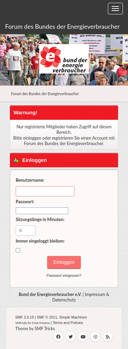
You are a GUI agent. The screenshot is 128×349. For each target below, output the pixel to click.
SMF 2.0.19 (24, 317)
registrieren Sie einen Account (80, 138)
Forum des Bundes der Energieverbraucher (62, 26)
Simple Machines (73, 317)
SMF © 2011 (47, 317)
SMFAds (21, 323)
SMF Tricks (45, 328)
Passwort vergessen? (64, 275)
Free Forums (41, 323)
